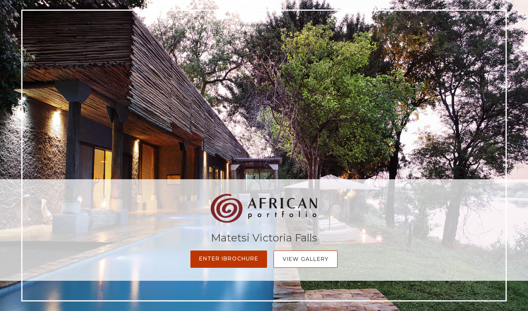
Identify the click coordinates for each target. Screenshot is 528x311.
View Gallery (305, 259)
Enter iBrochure (228, 258)
